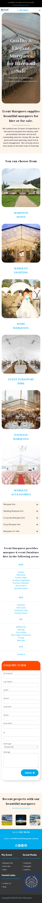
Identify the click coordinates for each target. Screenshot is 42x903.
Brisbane (21, 605)
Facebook (27, 863)
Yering (21, 637)
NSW (21, 564)
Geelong (21, 629)
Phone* (21, 700)
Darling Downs (21, 613)
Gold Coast (21, 607)
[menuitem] (10, 863)
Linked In (27, 870)
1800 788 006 (22, 10)
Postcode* (21, 709)
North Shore (21, 585)
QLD (21, 597)
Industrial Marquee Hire (21, 5)
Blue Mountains (21, 588)
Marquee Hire (9, 504)
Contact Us (7, 883)
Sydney (21, 572)
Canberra (21, 654)
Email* (21, 692)
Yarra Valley (21, 632)
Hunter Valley (21, 577)
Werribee (21, 640)
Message (21, 759)
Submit (29, 772)
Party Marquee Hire (11, 524)
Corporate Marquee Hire (14, 518)
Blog (4, 887)
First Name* (21, 675)
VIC (21, 619)
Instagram (27, 866)
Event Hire (6, 866)
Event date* (7, 723)
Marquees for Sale (11, 531)
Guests (21, 717)
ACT (21, 646)
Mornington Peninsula (21, 635)
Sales (5, 870)
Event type (21, 746)
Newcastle (21, 575)
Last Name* (21, 684)
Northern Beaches (21, 583)
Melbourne (21, 627)
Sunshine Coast (21, 610)
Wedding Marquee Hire (13, 511)
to (4, 732)
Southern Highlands (21, 580)
